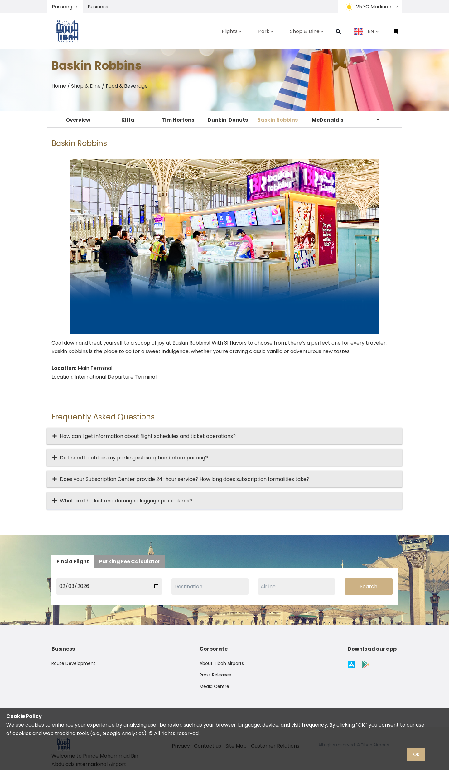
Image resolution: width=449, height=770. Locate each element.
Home (58, 86)
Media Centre (214, 686)
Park (265, 31)
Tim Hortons (178, 119)
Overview (78, 119)
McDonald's (327, 119)
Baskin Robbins (277, 119)
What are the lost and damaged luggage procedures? (126, 500)
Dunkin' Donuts (228, 119)
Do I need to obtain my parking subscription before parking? (134, 457)
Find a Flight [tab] (72, 561)
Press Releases (215, 675)
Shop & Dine (306, 31)
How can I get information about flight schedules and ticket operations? (148, 436)
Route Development (73, 663)
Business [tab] (98, 6)
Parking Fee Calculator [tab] (129, 561)
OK (416, 754)
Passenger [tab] (65, 6)
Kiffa (127, 119)
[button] (338, 31)
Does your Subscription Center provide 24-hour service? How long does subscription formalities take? (184, 479)
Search (368, 586)
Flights (231, 31)
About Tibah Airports (222, 663)
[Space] (70, 31)
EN (366, 31)
